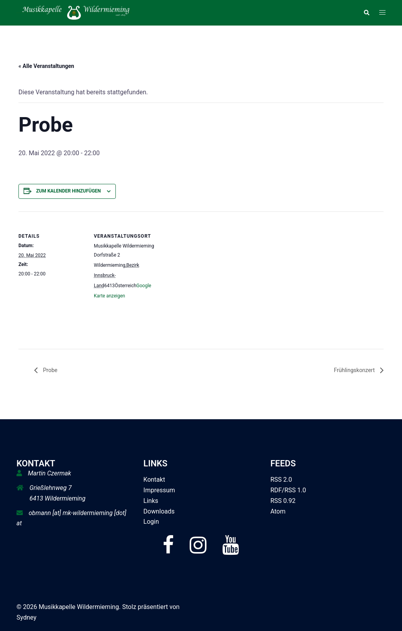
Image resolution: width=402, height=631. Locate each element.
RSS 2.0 (281, 479)
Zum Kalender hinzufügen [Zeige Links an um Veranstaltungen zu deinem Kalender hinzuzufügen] (68, 191)
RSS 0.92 (283, 500)
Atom (278, 511)
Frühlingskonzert (355, 370)
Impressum (159, 490)
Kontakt (154, 479)
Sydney (26, 617)
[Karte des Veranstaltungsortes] (210, 265)
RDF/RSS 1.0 (288, 490)
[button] (366, 12)
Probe (49, 370)
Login (151, 521)
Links (150, 500)
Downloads (158, 511)
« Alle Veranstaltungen (46, 66)
